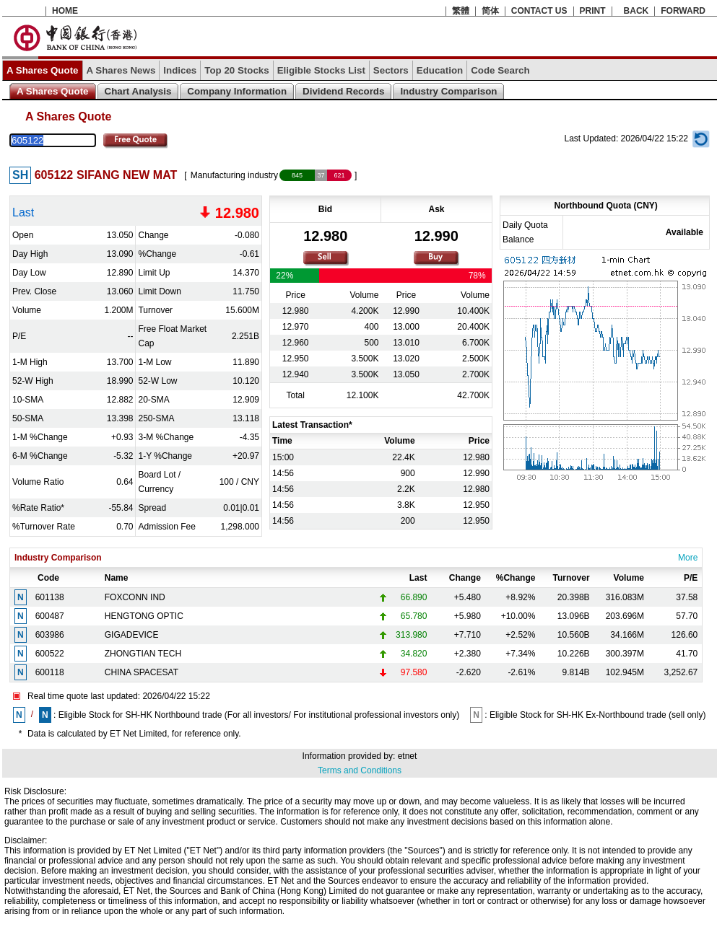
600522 (49, 654)
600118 (49, 672)
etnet (407, 756)
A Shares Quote (42, 70)
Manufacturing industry (234, 175)
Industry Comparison (448, 91)
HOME (65, 11)
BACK (636, 11)
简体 (490, 11)
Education (440, 70)
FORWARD (683, 11)
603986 (49, 635)
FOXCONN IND (135, 597)
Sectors (391, 70)
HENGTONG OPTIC (144, 616)
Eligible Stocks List (321, 70)
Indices (179, 70)
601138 (49, 597)
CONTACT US (539, 11)
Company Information (237, 91)
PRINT (593, 11)
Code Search (500, 70)
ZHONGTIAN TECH (143, 654)
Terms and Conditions (359, 770)
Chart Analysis (138, 91)
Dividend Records (343, 91)
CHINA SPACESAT (141, 672)
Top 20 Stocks (236, 70)
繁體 (460, 11)
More (688, 558)
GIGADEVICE (132, 635)
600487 (49, 616)
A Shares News (121, 70)
